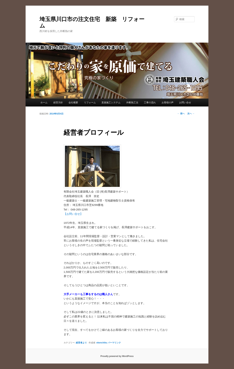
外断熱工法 (132, 102)
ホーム (44, 102)
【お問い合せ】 (73, 213)
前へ (180, 113)
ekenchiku (101, 342)
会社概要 (73, 102)
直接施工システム (110, 102)
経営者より (81, 342)
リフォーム (90, 102)
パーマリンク (114, 342)
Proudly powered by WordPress (116, 356)
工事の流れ (150, 102)
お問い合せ (185, 102)
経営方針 (58, 102)
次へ (191, 113)
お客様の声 (167, 102)
